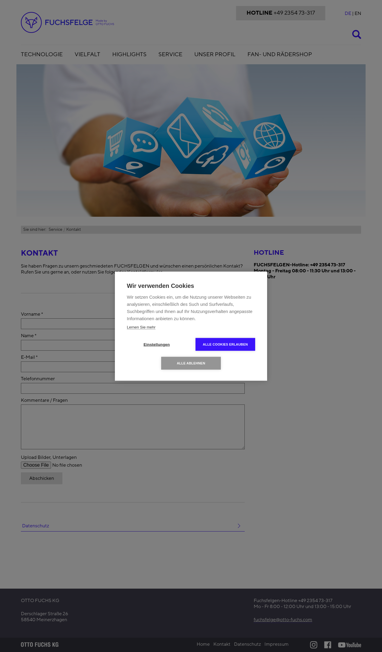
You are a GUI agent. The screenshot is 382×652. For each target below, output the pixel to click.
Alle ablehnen (191, 363)
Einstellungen (157, 344)
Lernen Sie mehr (141, 327)
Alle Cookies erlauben (225, 344)
